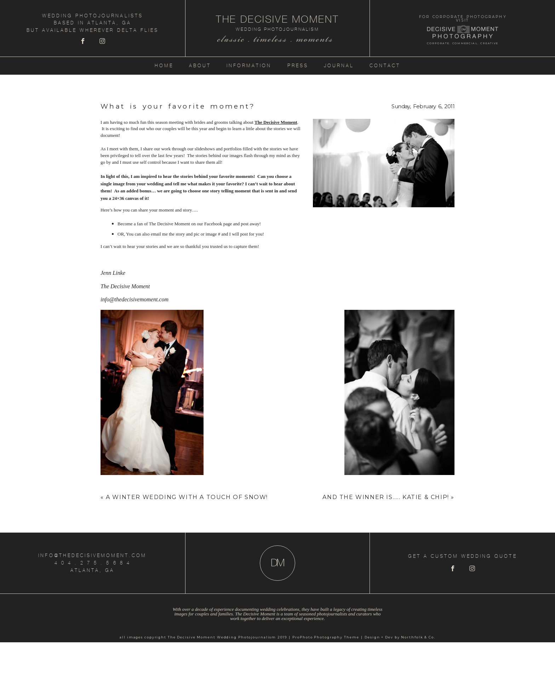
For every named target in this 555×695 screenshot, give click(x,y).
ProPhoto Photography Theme (325, 637)
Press (297, 65)
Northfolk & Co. (418, 637)
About (200, 65)
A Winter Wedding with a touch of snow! (187, 497)
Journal (339, 65)
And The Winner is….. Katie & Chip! (385, 497)
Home (164, 65)
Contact (385, 65)
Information (249, 65)
